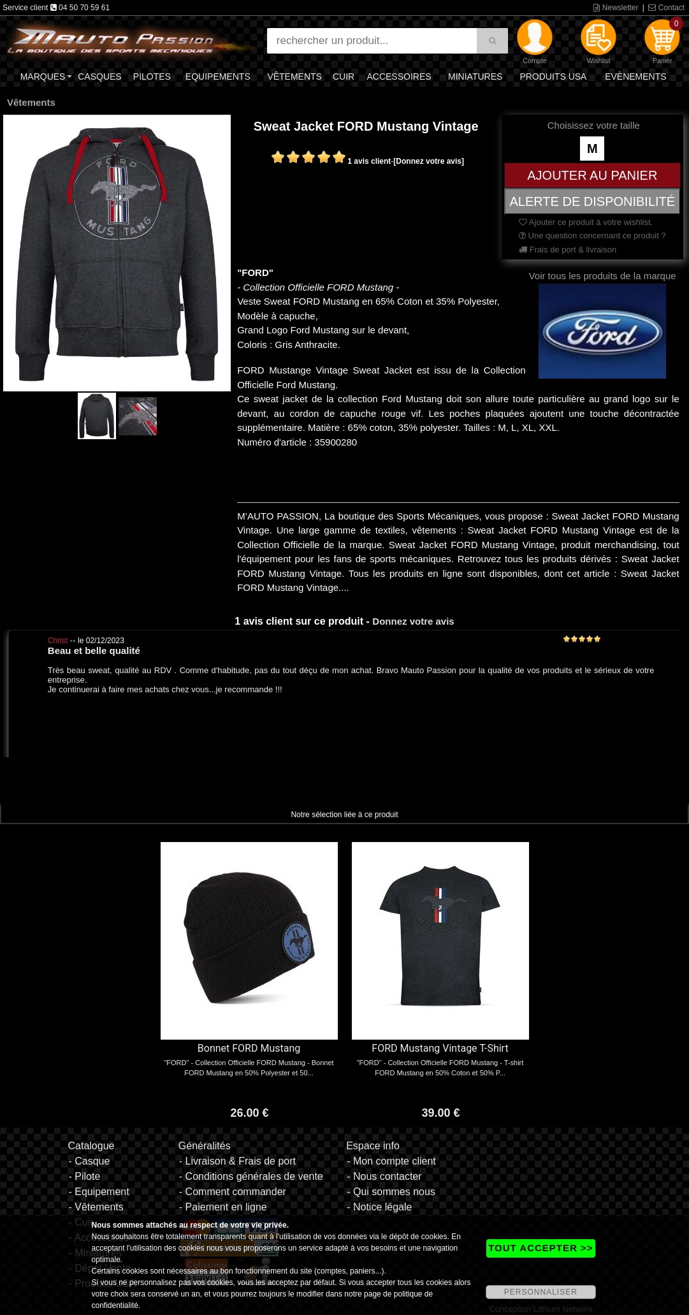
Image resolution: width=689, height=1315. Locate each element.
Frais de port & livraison (567, 249)
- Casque (89, 1161)
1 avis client (369, 161)
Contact (666, 7)
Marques (43, 76)
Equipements (217, 76)
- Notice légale (379, 1207)
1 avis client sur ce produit (299, 621)
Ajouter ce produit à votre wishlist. (586, 222)
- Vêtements (95, 1207)
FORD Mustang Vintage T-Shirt (440, 1048)
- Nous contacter (384, 1176)
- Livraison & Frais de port (237, 1161)
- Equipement (98, 1191)
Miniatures (475, 76)
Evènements (635, 76)
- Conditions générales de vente (251, 1176)
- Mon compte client (391, 1161)
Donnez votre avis (413, 621)
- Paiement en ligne (223, 1207)
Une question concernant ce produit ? (592, 235)
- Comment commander (232, 1191)
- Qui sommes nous (391, 1191)
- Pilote (84, 1176)
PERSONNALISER (540, 1292)
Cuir (343, 76)
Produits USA (552, 76)
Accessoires (398, 76)
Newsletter (615, 7)
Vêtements (294, 76)
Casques (99, 76)
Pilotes (152, 76)
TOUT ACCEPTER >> (540, 1247)
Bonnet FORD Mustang (249, 1048)
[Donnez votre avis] (428, 161)
